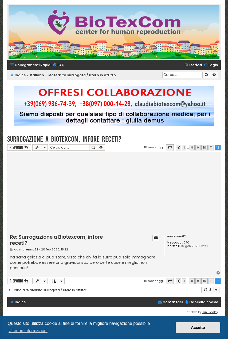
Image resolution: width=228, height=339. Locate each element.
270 (186, 242)
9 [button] (198, 147)
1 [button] (184, 147)
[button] (170, 147)
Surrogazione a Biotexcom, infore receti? (64, 139)
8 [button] (192, 147)
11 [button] (211, 147)
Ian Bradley (210, 312)
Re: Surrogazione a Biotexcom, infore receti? (56, 240)
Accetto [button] (198, 327)
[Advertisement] (119, 193)
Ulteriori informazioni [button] (28, 330)
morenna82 (176, 236)
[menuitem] (58, 65)
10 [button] (204, 147)
